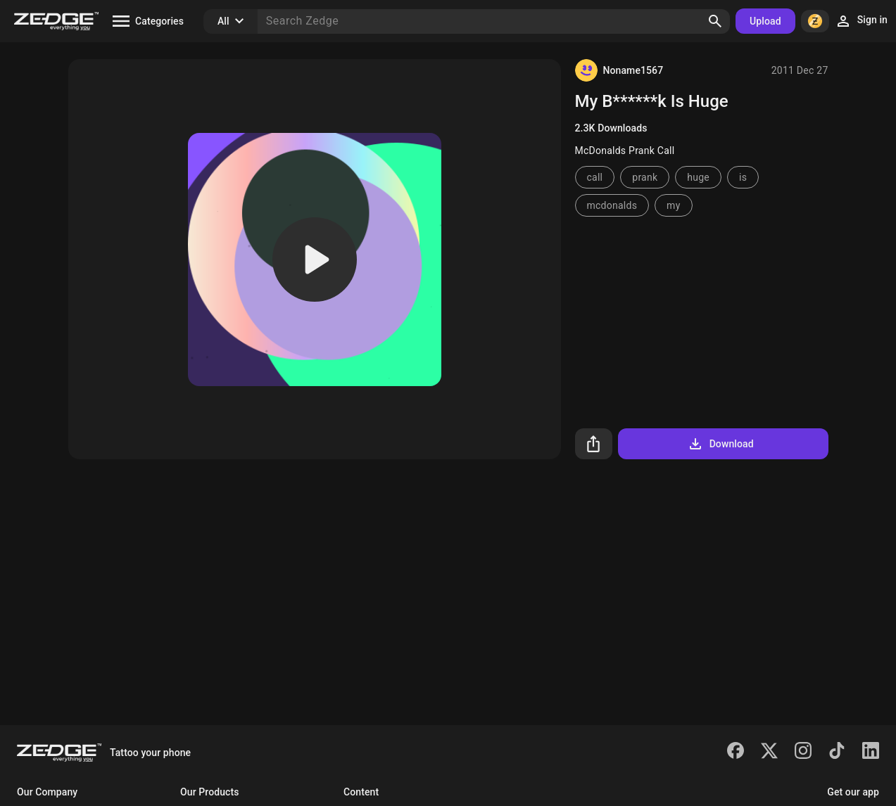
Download (720, 443)
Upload (765, 21)
